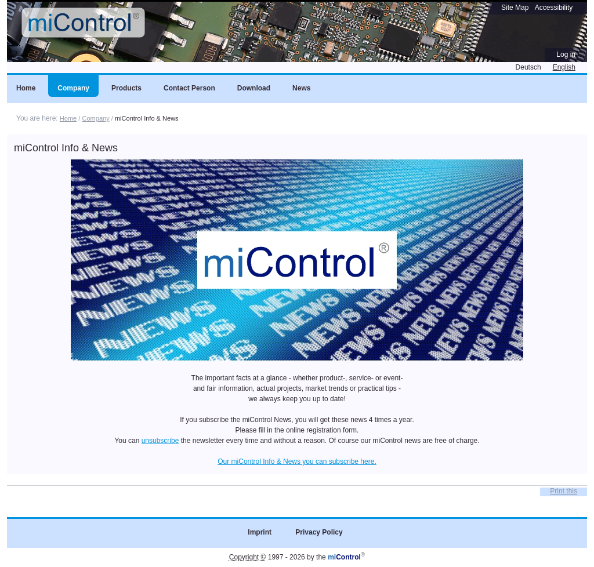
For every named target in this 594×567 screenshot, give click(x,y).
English (564, 67)
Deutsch (528, 67)
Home (68, 118)
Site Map (514, 7)
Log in (565, 54)
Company (95, 118)
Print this (563, 491)
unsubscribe (160, 441)
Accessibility (554, 7)
